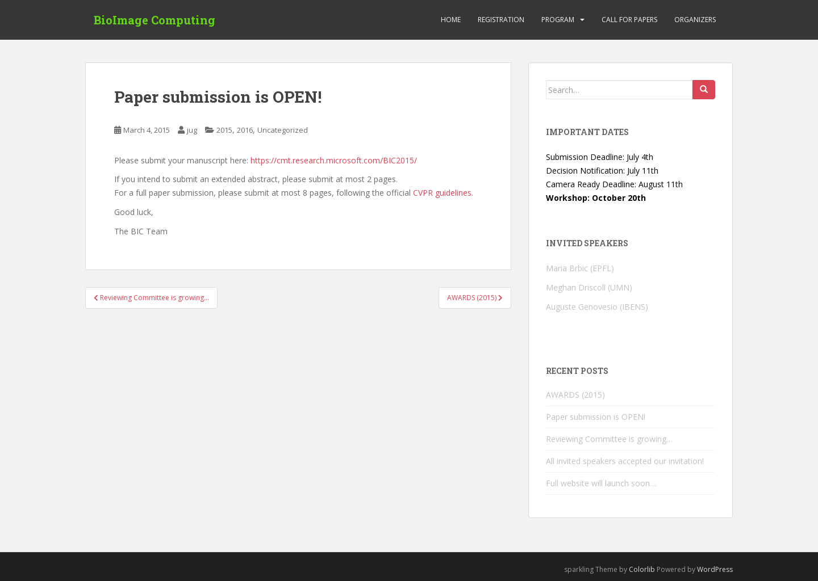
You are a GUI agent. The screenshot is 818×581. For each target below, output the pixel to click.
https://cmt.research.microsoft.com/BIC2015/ (334, 160)
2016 (245, 130)
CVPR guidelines (442, 192)
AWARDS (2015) (575, 394)
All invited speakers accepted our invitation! (625, 461)
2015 (224, 130)
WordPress (715, 569)
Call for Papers (629, 19)
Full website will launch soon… (601, 483)
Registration (501, 19)
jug (192, 130)
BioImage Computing (154, 19)
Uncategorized (282, 130)
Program (557, 19)
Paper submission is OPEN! (595, 416)
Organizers (695, 19)
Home (451, 19)
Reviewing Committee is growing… (609, 438)
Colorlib (642, 569)
